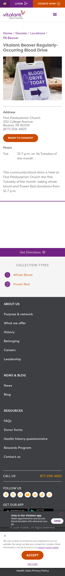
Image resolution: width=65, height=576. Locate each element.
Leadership (12, 359)
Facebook (6, 494)
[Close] (62, 515)
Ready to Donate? (20, 138)
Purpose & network (18, 314)
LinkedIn (35, 494)
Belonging (11, 341)
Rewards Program (17, 448)
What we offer (15, 323)
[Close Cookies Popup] (5, 536)
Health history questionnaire (25, 439)
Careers (10, 350)
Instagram (20, 494)
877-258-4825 (51, 476)
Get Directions (30, 252)
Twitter (13, 494)
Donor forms (13, 430)
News (8, 385)
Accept (32, 555)
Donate (21, 33)
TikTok (42, 494)
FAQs (7, 421)
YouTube (28, 495)
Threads (49, 494)
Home (7, 33)
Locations (37, 33)
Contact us (12, 456)
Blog (7, 394)
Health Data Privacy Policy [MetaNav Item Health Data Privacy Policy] (32, 570)
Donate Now (47, 3)
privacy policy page (48, 547)
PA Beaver (11, 38)
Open (57, 521)
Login (19, 3)
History (9, 332)
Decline (33, 564)
